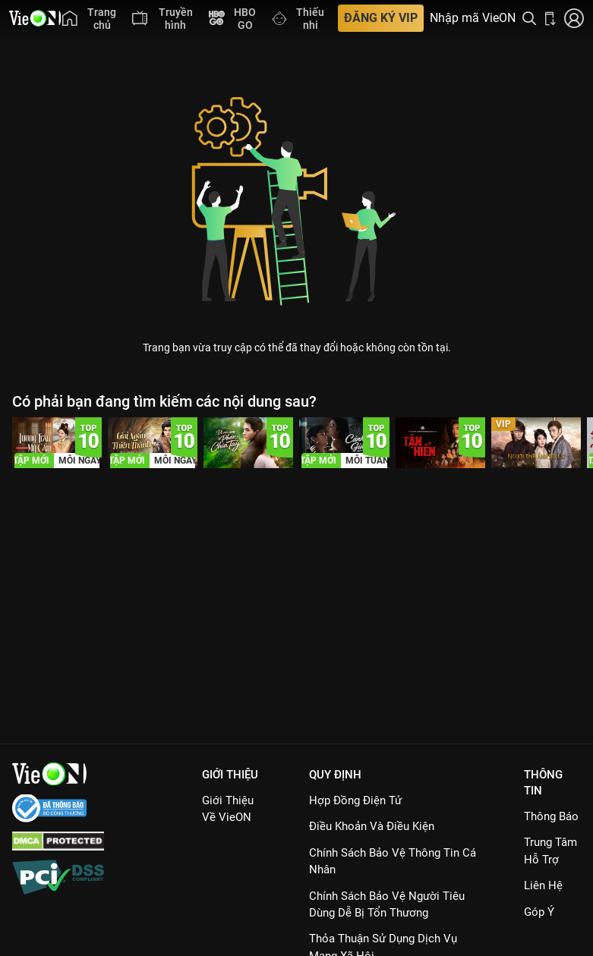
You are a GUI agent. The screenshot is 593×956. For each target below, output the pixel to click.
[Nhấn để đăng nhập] (574, 18)
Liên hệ (543, 885)
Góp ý (539, 912)
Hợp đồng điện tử (355, 800)
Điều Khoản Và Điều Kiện (371, 826)
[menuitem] (89, 18)
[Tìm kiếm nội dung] (529, 18)
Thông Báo (551, 816)
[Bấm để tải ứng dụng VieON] (550, 18)
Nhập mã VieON (473, 18)
